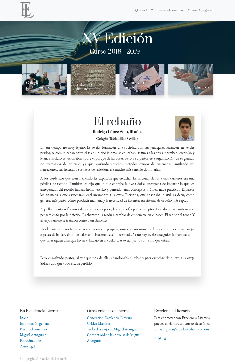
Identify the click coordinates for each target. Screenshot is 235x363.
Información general (35, 323)
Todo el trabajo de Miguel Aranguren (113, 329)
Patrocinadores (30, 340)
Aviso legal (27, 346)
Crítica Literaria (98, 323)
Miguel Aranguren (33, 334)
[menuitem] (143, 11)
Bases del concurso (33, 329)
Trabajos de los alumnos (88, 86)
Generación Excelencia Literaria (110, 317)
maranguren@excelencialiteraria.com (182, 329)
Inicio (24, 317)
